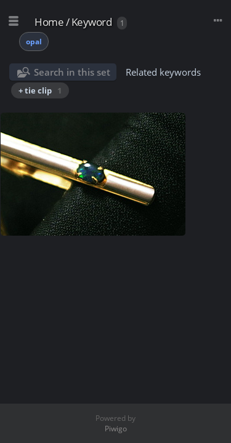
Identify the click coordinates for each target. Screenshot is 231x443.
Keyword (91, 22)
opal (34, 41)
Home (48, 22)
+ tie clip (40, 90)
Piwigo (116, 428)
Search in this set (72, 72)
